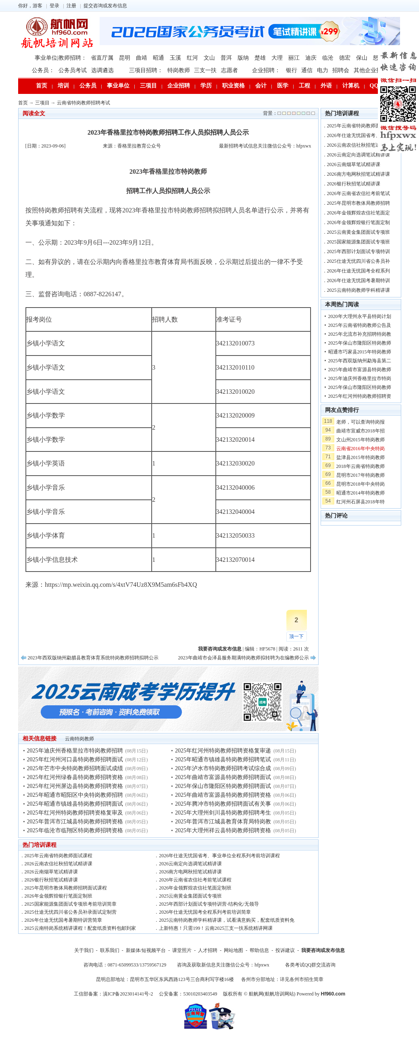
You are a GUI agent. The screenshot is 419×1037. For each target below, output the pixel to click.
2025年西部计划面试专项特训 (358, 251)
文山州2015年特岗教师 (360, 440)
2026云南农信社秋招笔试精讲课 (58, 864)
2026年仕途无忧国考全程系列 (358, 271)
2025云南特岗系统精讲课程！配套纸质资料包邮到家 (80, 928)
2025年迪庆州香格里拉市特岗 (359, 378)
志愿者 (229, 70)
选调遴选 (102, 70)
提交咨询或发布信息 (105, 5)
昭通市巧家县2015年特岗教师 (359, 352)
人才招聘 (207, 950)
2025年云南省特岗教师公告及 (359, 325)
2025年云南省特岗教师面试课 (358, 126)
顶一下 (296, 636)
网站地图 (233, 950)
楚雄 (260, 58)
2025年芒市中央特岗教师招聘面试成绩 (75, 768)
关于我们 (84, 950)
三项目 (148, 86)
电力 (322, 70)
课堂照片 (182, 950)
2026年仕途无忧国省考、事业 (358, 135)
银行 (291, 70)
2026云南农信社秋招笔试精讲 (358, 145)
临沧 (328, 58)
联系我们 (109, 950)
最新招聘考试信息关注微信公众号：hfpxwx (265, 146)
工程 (304, 86)
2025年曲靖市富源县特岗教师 (359, 369)
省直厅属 (102, 58)
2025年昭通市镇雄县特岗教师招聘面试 (75, 804)
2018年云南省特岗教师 (360, 466)
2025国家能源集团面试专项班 (358, 242)
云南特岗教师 (79, 739)
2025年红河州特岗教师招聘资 (359, 396)
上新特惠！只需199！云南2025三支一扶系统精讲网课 (216, 928)
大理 (277, 58)
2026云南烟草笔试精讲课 (51, 872)
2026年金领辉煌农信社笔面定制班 (195, 888)
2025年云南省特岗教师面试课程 (58, 855)
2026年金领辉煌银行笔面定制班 (58, 896)
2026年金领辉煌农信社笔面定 (358, 213)
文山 (209, 58)
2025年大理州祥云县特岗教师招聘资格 (223, 830)
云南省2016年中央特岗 (360, 448)
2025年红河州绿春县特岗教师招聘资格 (75, 777)
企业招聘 (178, 86)
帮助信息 (259, 950)
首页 (41, 86)
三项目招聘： (146, 70)
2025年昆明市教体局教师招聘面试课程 (66, 888)
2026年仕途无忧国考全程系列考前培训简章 (205, 912)
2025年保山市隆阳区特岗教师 (359, 343)
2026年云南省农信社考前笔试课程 (195, 880)
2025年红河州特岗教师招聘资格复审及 (75, 813)
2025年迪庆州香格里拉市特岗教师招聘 (75, 751)
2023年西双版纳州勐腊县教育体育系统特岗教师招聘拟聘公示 (93, 658)
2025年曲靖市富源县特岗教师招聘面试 (223, 777)
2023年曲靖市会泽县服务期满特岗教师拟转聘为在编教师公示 (243, 658)
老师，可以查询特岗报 (360, 422)
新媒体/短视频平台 (146, 950)
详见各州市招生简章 (301, 979)
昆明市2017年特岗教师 (360, 475)
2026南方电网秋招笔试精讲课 (190, 872)
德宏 (344, 58)
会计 (261, 86)
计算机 (350, 86)
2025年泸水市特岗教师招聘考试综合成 (223, 768)
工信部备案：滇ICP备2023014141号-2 (113, 994)
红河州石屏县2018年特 (360, 502)
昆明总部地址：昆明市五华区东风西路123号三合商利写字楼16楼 (165, 979)
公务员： (43, 70)
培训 (63, 86)
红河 (192, 58)
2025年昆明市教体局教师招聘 (358, 203)
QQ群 (377, 86)
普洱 (226, 58)
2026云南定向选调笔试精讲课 (190, 864)
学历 (206, 86)
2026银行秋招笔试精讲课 (51, 880)
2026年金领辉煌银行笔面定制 (358, 222)
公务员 (87, 86)
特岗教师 (178, 70)
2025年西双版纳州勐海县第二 (359, 361)
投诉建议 (285, 950)
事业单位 (118, 86)
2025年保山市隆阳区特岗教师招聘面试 (223, 786)
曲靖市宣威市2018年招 (360, 431)
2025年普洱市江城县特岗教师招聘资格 (75, 822)
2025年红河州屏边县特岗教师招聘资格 (75, 786)
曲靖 (141, 58)
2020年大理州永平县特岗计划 (359, 316)
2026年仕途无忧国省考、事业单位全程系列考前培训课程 (219, 855)
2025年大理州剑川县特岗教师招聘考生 (223, 813)
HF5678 (267, 649)
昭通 (158, 58)
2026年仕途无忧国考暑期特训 (358, 280)
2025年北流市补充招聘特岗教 (359, 334)
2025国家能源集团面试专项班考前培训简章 (71, 904)
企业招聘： (266, 70)
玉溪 (175, 58)
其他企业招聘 (371, 70)
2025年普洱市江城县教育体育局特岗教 (223, 822)
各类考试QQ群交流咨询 (310, 965)
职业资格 (233, 86)
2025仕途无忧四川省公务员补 (358, 261)
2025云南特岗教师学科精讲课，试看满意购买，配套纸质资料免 (226, 920)
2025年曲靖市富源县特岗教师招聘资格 (223, 795)
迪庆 (311, 58)
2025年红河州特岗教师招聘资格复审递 (223, 751)
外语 (326, 86)
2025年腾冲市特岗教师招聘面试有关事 (223, 804)
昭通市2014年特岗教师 (360, 493)
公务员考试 (72, 70)
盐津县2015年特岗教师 (360, 457)
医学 (282, 86)
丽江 (294, 58)
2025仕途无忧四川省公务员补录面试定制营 (71, 912)
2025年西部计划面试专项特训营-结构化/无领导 (208, 904)
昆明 (124, 58)
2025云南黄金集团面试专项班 (190, 896)
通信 (307, 70)
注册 (71, 5)
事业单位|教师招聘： (61, 58)
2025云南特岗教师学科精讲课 (358, 290)
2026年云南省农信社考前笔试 (358, 193)
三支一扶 (205, 70)
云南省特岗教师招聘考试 (83, 103)
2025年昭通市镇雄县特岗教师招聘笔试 (223, 759)
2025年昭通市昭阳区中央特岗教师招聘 (75, 795)
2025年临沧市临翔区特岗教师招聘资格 (75, 830)
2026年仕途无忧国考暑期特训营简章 (63, 920)
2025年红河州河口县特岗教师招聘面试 (75, 759)
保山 (361, 58)
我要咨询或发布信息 (323, 950)
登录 (54, 5)
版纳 (243, 58)
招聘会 (340, 70)
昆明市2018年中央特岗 (360, 484)
